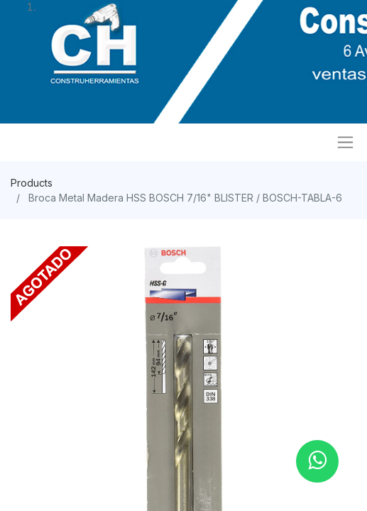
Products (32, 183)
